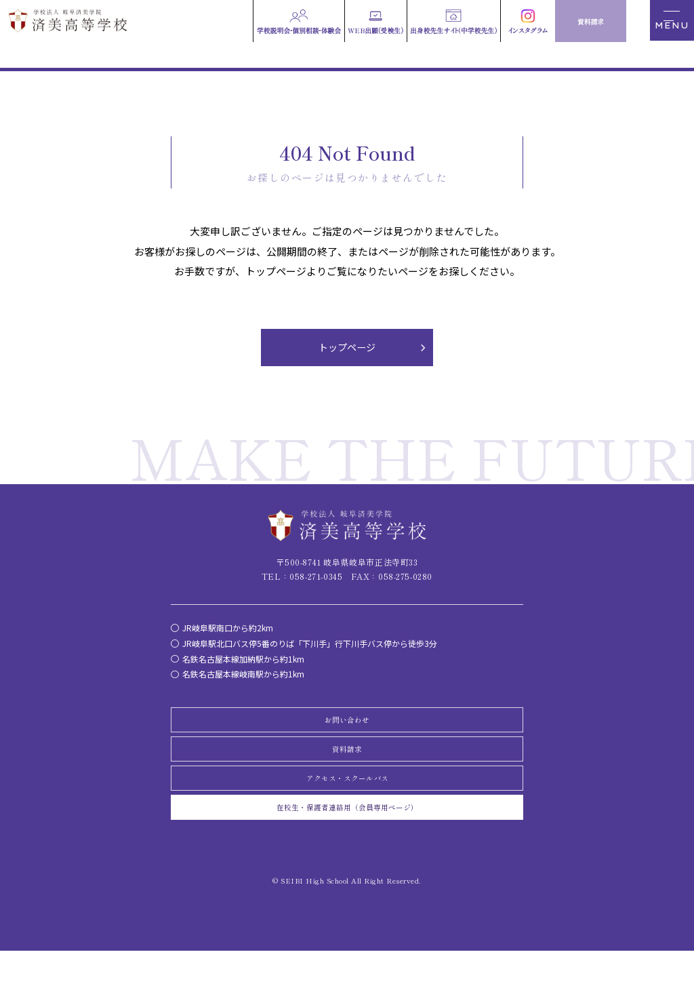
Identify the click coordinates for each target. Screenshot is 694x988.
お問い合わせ (347, 729)
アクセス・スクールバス (347, 803)
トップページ (347, 350)
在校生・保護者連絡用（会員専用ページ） (347, 840)
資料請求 (347, 766)
